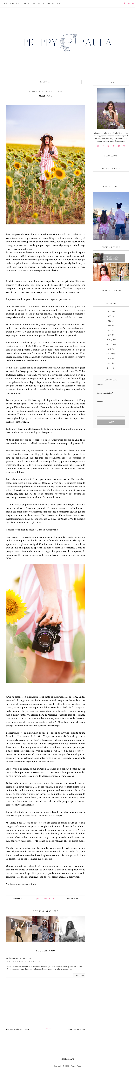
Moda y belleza (33, 4)
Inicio (49, 1029)
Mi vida (74, 898)
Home (4, 4)
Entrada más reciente (17, 1029)
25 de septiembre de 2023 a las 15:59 (26, 962)
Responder (79, 975)
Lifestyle (52, 4)
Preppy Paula (76, 1066)
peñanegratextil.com (18, 958)
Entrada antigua (76, 1029)
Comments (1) (19, 898)
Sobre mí (15, 4)
